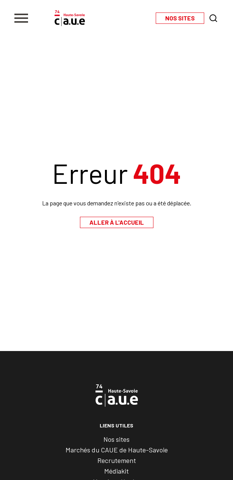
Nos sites (116, 439)
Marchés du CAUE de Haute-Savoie (117, 450)
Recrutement (116, 460)
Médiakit (116, 471)
